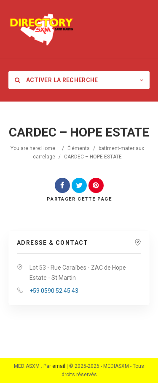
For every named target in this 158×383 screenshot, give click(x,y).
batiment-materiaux (121, 148)
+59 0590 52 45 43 (53, 290)
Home (48, 148)
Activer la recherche (56, 80)
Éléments (78, 148)
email (58, 366)
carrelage (44, 157)
